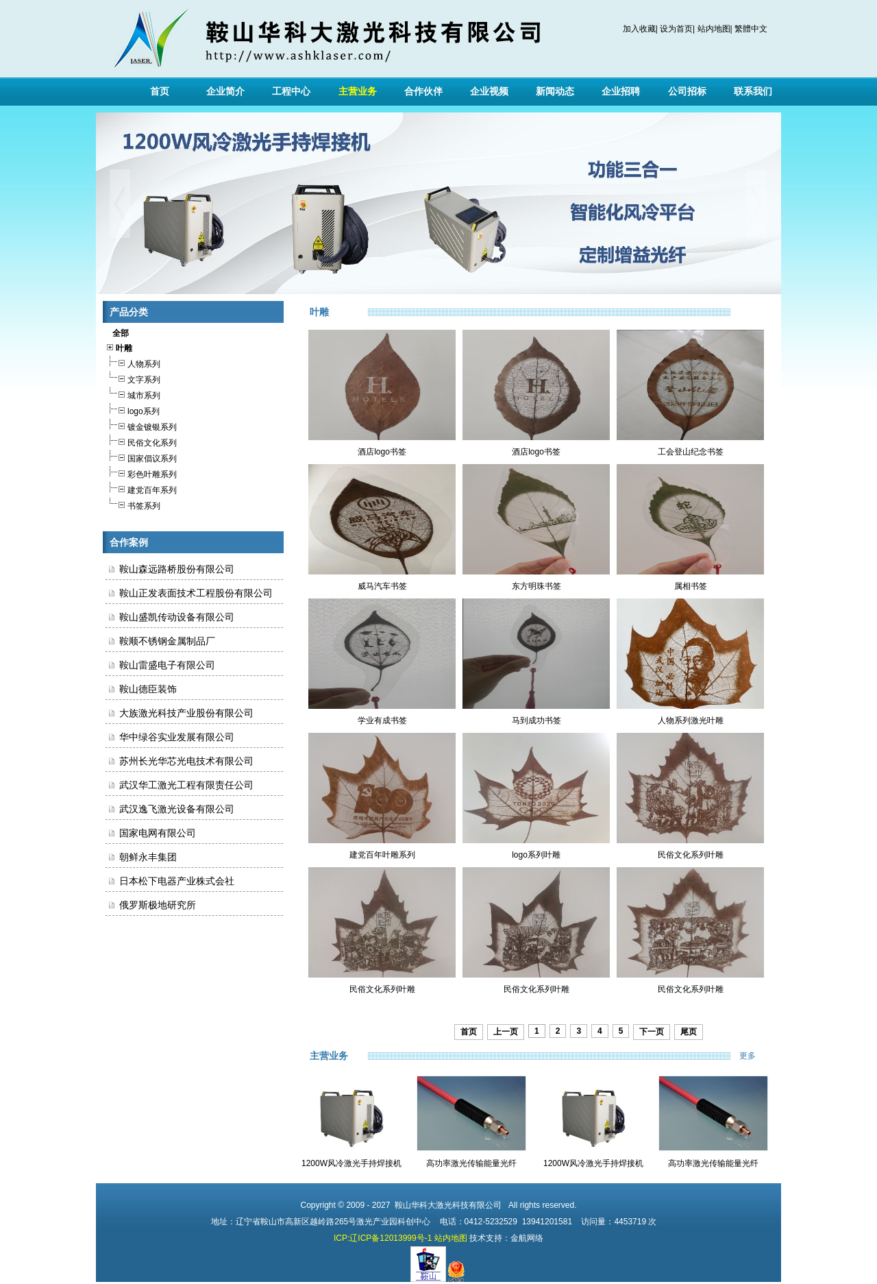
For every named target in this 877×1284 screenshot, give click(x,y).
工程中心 (291, 91)
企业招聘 (621, 91)
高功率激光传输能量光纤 (471, 1163)
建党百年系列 (141, 488)
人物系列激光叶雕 (691, 720)
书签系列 (133, 504)
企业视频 (489, 91)
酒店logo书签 (382, 452)
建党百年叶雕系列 (382, 855)
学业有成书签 (382, 720)
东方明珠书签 (536, 586)
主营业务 (357, 91)
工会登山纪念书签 (691, 452)
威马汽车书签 (382, 586)
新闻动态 (555, 91)
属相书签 (690, 586)
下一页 (651, 1032)
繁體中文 (750, 29)
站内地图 (713, 29)
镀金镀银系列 (141, 425)
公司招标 (687, 91)
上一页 (505, 1032)
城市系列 (133, 393)
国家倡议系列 (141, 456)
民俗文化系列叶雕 (691, 855)
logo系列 (133, 409)
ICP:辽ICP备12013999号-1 (383, 1238)
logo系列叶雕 (536, 855)
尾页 (688, 1032)
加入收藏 (639, 29)
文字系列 (133, 378)
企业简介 (225, 91)
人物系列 (133, 362)
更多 (756, 1056)
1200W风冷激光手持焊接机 (351, 1163)
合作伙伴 (423, 91)
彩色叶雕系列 (141, 472)
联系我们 (753, 91)
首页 (159, 91)
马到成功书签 (536, 720)
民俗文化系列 (141, 441)
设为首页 (676, 29)
